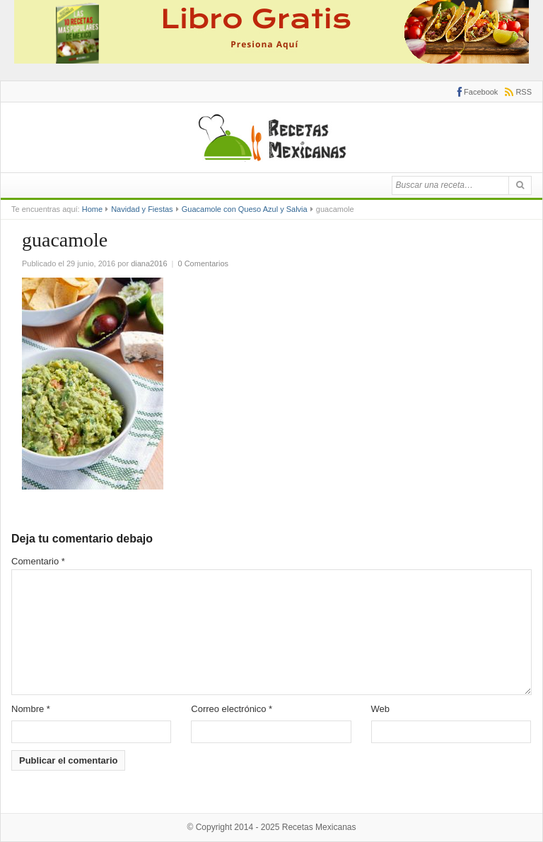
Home (92, 209)
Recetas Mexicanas (319, 827)
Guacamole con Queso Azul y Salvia (245, 209)
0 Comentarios (203, 263)
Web (380, 709)
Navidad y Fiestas (142, 209)
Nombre (30, 709)
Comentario (38, 561)
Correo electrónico (231, 709)
